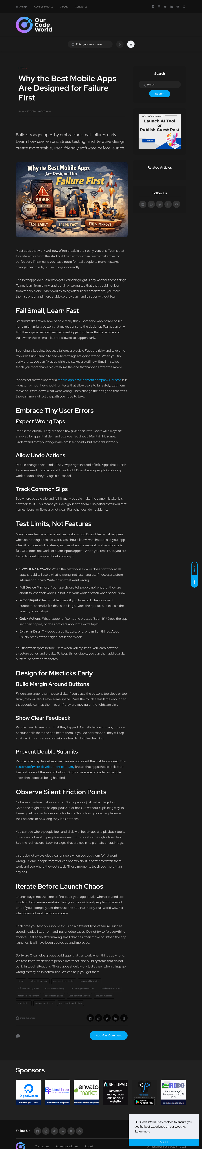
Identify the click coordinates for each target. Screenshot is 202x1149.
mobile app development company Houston (90, 380)
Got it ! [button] (164, 1142)
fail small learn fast (38, 981)
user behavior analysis (79, 995)
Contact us (81, 6)
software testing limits (28, 988)
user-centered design (63, 981)
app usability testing (89, 981)
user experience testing (70, 1003)
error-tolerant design (55, 988)
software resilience (44, 1003)
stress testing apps (54, 995)
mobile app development (83, 988)
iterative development (28, 995)
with (21, 6)
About (64, 6)
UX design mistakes (110, 988)
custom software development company (45, 767)
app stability (24, 1003)
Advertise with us (43, 6)
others (21, 981)
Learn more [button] (142, 1131)
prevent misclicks (104, 995)
